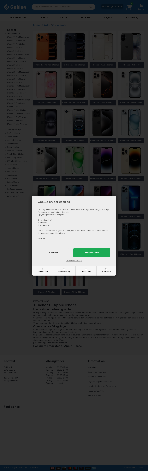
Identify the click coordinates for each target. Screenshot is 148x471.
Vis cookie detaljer (74, 260)
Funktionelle (86, 271)
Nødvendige (42, 271)
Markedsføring (64, 271)
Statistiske (106, 271)
